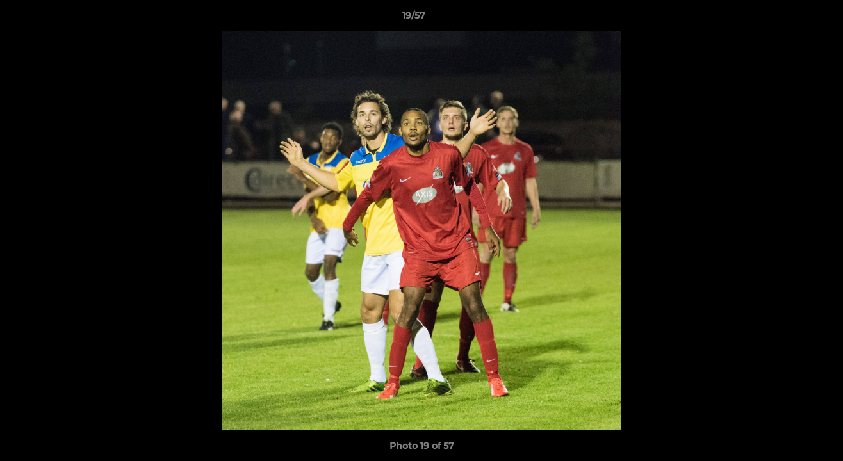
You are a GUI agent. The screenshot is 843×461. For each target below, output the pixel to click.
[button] (789, 18)
